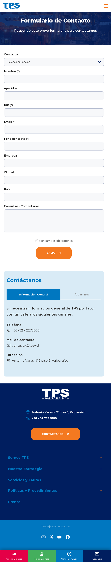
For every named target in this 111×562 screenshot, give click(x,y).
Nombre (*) (12, 71)
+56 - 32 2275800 (41, 418)
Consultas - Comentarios (22, 206)
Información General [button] (33, 294)
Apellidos (10, 88)
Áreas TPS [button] (82, 294)
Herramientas (42, 555)
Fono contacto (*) (16, 138)
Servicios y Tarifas (24, 480)
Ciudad (9, 172)
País (7, 189)
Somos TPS (55, 458)
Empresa (10, 155)
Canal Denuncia (69, 555)
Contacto (11, 54)
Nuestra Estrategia (55, 469)
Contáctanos (55, 434)
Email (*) (9, 121)
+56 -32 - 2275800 (23, 330)
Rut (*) (8, 105)
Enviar (54, 252)
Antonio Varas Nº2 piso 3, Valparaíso (37, 360)
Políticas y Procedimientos (55, 491)
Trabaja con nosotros (55, 526)
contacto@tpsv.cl (23, 345)
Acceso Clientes (14, 555)
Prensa (55, 502)
